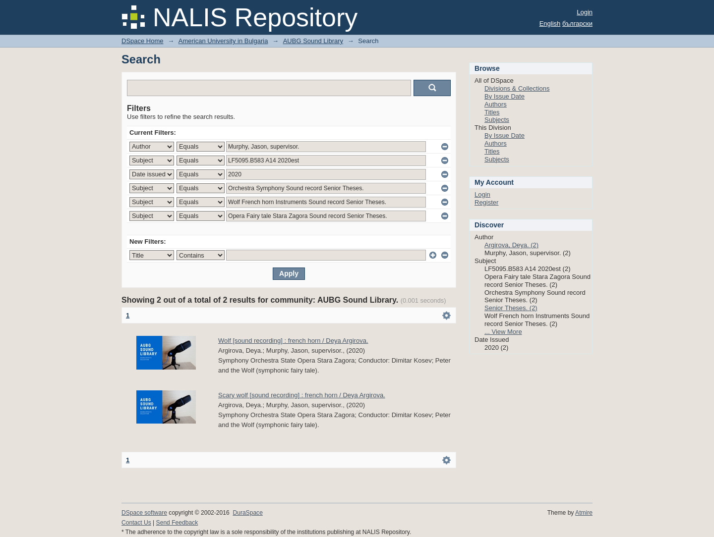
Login (585, 12)
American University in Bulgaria (223, 41)
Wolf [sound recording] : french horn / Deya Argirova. (293, 340)
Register (486, 202)
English (550, 23)
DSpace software (144, 512)
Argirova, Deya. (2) (511, 245)
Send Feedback (177, 522)
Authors (495, 104)
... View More (503, 331)
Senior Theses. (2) (510, 308)
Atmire (584, 512)
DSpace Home (142, 41)
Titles (492, 112)
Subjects (496, 119)
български (577, 23)
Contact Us (136, 522)
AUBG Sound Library (313, 41)
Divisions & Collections (517, 88)
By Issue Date (504, 96)
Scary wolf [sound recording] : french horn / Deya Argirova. (301, 395)
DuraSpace (247, 512)
